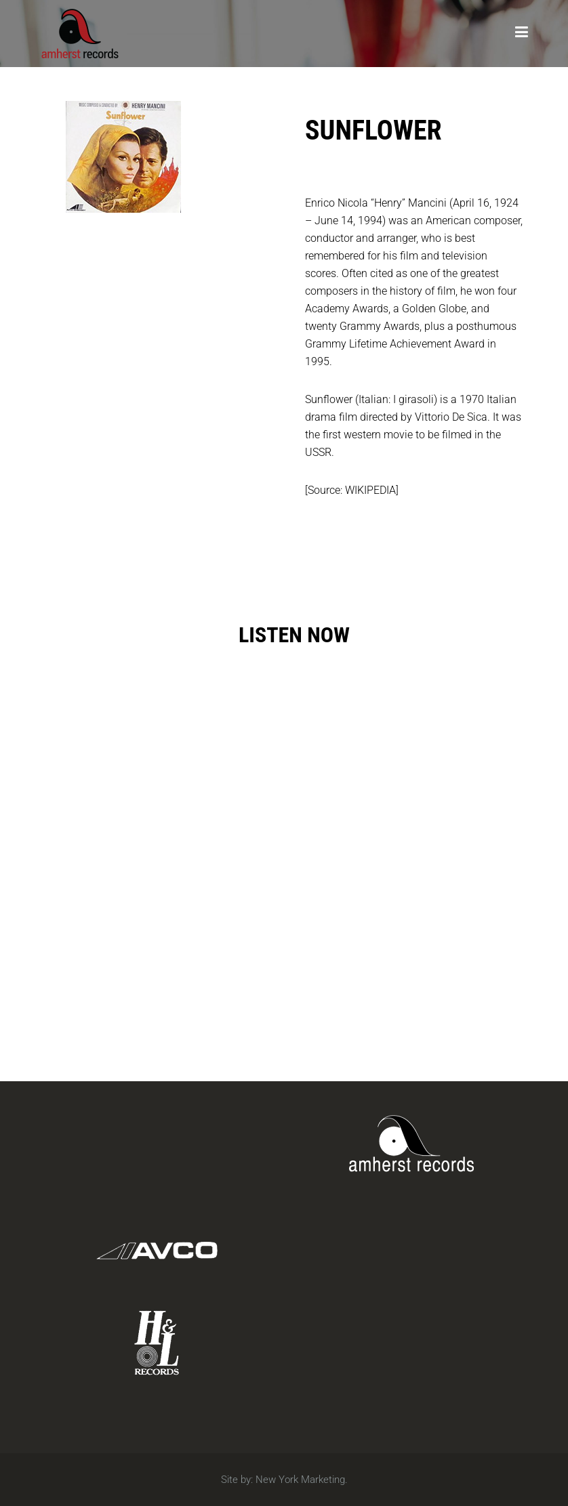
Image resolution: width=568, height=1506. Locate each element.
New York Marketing (300, 1479)
